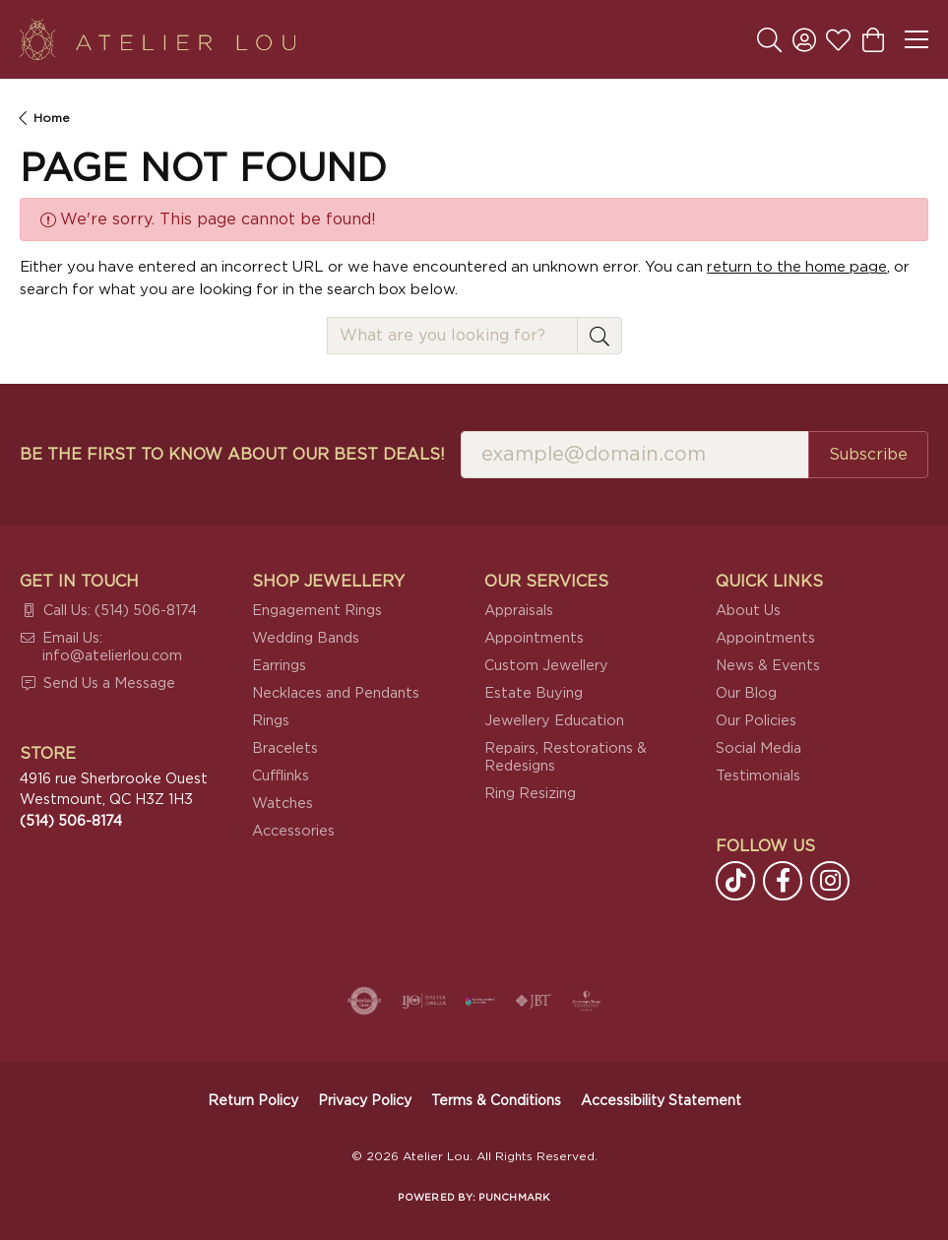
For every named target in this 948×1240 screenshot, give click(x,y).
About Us (748, 610)
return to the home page (797, 267)
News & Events (768, 665)
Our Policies (756, 720)
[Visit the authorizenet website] (365, 1001)
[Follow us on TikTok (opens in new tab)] (735, 880)
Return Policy (253, 1101)
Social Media (758, 748)
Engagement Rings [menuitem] (317, 610)
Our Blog (746, 693)
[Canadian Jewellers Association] (480, 1001)
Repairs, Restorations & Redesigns (565, 757)
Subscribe (868, 455)
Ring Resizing (530, 793)
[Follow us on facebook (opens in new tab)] (782, 880)
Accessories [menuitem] (293, 831)
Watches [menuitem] (282, 803)
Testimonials (758, 776)
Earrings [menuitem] (279, 665)
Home (51, 118)
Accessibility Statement (661, 1101)
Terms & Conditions (496, 1101)
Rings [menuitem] (270, 720)
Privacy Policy (364, 1101)
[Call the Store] (71, 821)
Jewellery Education (554, 720)
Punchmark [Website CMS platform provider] (513, 1198)
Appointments (534, 638)
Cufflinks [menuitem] (280, 776)
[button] (769, 39)
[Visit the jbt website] (533, 1001)
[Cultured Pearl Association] (586, 1001)
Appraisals (518, 610)
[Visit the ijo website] (424, 1001)
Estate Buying (533, 693)
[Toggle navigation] (916, 39)
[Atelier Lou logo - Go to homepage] (157, 39)
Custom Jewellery (546, 665)
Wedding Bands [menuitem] (305, 638)
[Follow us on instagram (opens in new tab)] (830, 880)
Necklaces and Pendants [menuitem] (335, 693)
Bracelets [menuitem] (285, 748)
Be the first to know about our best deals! (232, 455)
